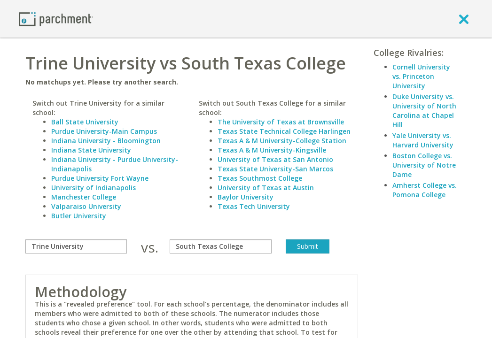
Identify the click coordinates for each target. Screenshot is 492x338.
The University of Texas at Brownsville (281, 121)
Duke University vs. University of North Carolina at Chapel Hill (424, 110)
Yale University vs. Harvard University (422, 140)
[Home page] (56, 18)
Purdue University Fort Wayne (99, 178)
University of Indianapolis (93, 187)
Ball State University (84, 121)
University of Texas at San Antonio (275, 159)
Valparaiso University (86, 206)
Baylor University (245, 196)
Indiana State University (91, 150)
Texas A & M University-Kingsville (272, 150)
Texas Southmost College (260, 178)
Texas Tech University (254, 206)
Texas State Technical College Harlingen (284, 131)
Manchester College (83, 196)
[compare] (76, 246)
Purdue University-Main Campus (104, 131)
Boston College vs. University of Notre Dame (424, 165)
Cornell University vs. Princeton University (421, 76)
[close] (463, 18)
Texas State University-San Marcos (275, 168)
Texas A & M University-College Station (282, 140)
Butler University (78, 215)
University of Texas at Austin (266, 187)
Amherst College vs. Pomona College (424, 190)
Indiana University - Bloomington (106, 140)
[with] (220, 246)
